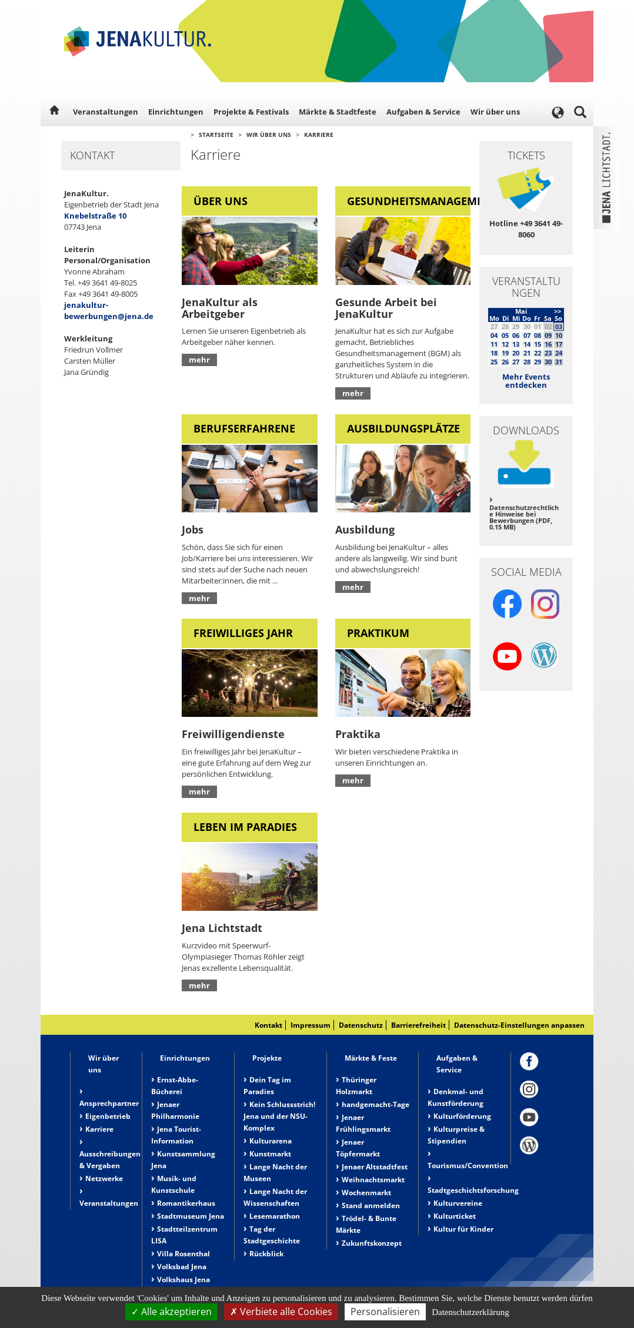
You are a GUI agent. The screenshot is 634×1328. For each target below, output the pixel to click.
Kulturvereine (457, 1203)
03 (558, 326)
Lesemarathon (274, 1216)
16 (548, 344)
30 (548, 361)
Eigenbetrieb (108, 1116)
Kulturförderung (462, 1116)
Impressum (311, 1025)
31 (558, 361)
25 (494, 361)
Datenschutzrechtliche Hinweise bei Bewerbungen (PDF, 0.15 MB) (524, 517)
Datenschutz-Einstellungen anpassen (519, 1025)
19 (505, 352)
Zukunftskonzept (372, 1243)
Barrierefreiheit (418, 1025)
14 (526, 344)
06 (515, 335)
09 (548, 335)
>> (557, 311)
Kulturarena (270, 1141)
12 (505, 344)
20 (515, 352)
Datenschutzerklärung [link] (470, 1312)
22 (537, 352)
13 (515, 344)
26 (505, 361)
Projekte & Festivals (251, 111)
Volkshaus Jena (183, 1280)
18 (494, 352)
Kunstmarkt (270, 1154)
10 (558, 335)
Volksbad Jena (181, 1267)
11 (494, 344)
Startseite (216, 134)
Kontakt (268, 1025)
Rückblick (266, 1254)
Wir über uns (495, 111)
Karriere (318, 134)
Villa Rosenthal (183, 1254)
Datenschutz (361, 1025)
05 (505, 335)
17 (558, 344)
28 (526, 361)
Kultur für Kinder (463, 1229)
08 (537, 335)
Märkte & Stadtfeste (337, 111)
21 (526, 352)
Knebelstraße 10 (95, 215)
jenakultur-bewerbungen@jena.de (109, 310)
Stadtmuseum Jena (190, 1216)
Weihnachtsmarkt (373, 1180)
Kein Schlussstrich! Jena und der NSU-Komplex (279, 1116)
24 (558, 352)
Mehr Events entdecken (526, 380)
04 (494, 335)
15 (537, 344)
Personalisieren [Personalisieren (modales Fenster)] (385, 1311)
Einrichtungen (175, 111)
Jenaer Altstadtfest (375, 1167)
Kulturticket (454, 1216)
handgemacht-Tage (375, 1104)
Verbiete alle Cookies (281, 1311)
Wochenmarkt (366, 1193)
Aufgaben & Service (423, 111)
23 (548, 352)
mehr (199, 359)
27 (515, 361)
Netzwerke (104, 1178)
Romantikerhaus (186, 1203)
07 (526, 335)
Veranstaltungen (105, 111)
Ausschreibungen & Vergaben (110, 1160)
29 (537, 361)
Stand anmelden (371, 1205)
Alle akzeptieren (171, 1311)
